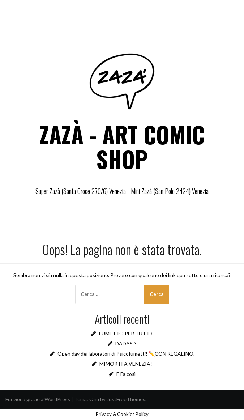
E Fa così (126, 374)
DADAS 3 (126, 343)
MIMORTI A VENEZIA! (125, 364)
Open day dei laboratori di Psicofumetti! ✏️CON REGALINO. (125, 354)
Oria (94, 399)
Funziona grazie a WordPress (37, 399)
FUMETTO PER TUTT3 (126, 333)
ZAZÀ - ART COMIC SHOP (122, 146)
